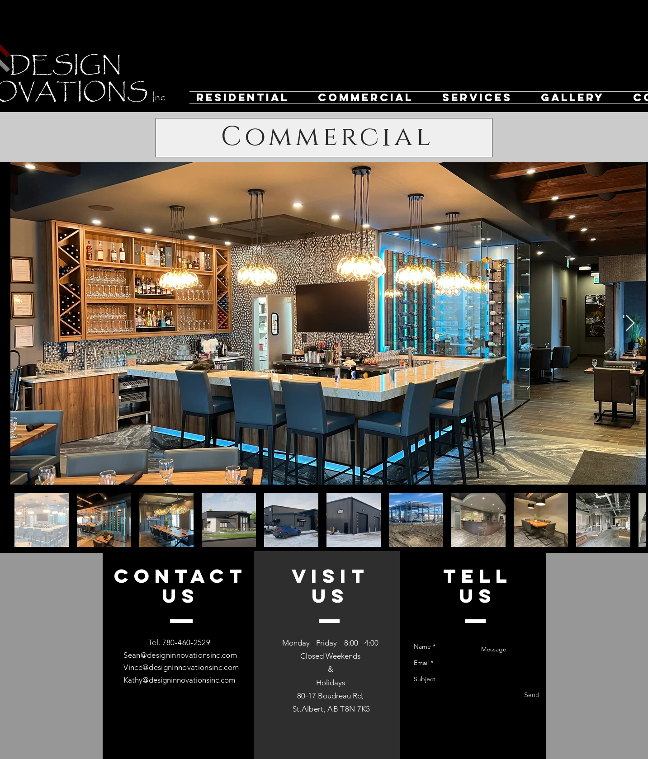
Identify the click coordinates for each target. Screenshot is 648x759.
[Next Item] (630, 323)
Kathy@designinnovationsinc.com (179, 679)
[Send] (531, 695)
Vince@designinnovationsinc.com (181, 667)
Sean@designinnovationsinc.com (180, 655)
